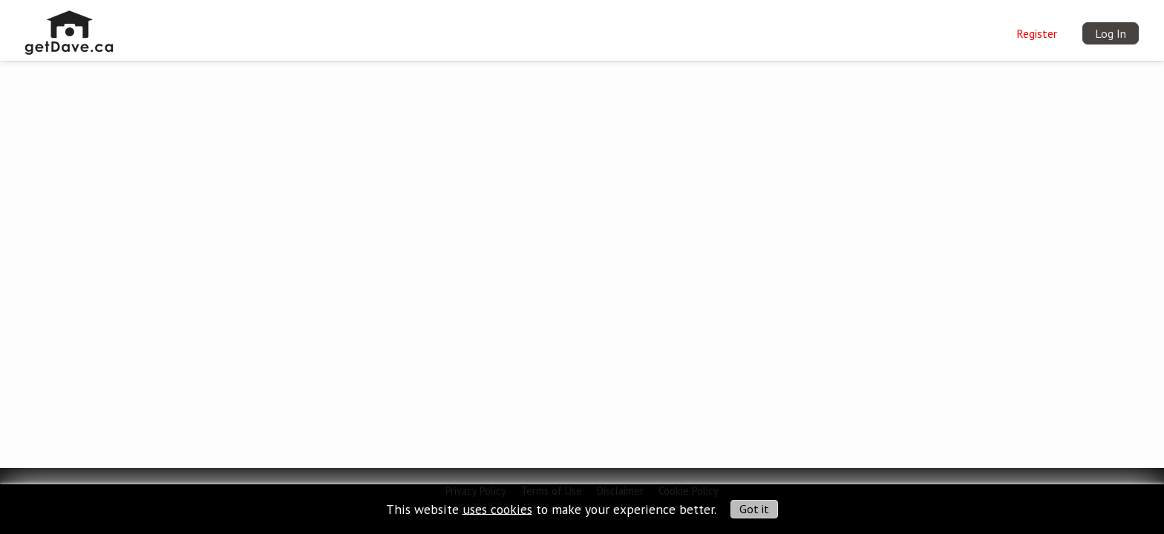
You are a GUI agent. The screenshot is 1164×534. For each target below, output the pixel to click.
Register (1036, 33)
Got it (754, 508)
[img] (69, 26)
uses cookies (497, 508)
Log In (1110, 33)
